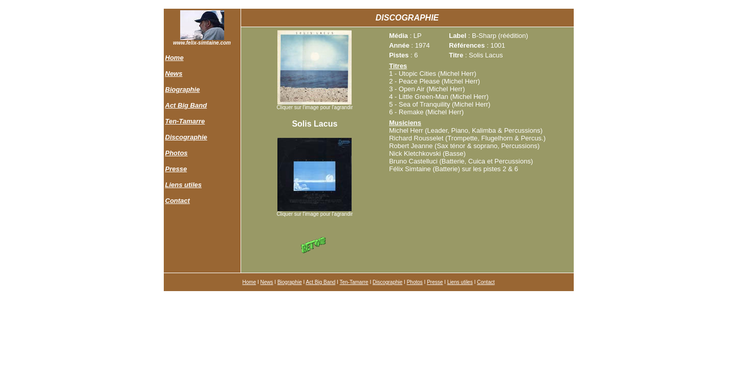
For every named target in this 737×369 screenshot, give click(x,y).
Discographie (186, 137)
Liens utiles (183, 185)
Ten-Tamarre (185, 121)
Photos (176, 153)
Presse (176, 169)
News (174, 73)
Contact (177, 200)
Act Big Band (186, 105)
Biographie (182, 89)
